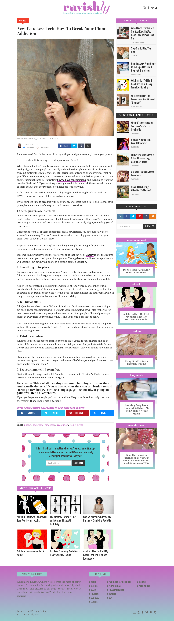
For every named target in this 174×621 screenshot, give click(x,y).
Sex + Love (95, 597)
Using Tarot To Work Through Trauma (136, 362)
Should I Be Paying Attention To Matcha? (141, 188)
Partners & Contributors (120, 582)
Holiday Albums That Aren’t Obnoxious (141, 141)
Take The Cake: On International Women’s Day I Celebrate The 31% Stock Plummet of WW (136, 459)
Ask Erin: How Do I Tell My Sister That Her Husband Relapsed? (95, 554)
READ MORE (21, 596)
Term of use (23, 611)
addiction (38, 424)
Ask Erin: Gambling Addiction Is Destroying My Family (65, 553)
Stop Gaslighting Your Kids (141, 50)
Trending (94, 593)
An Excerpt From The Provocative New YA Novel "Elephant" (143, 99)
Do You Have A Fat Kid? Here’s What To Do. (136, 271)
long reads (136, 375)
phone (27, 424)
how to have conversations (71, 179)
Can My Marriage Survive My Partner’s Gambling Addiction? (98, 518)
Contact (142, 582)
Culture (22, 20)
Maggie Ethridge (136, 74)
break (80, 424)
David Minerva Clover (137, 42)
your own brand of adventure (36, 393)
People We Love (115, 586)
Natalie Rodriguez (136, 107)
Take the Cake (136, 425)
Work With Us (144, 586)
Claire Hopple (28, 144)
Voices (93, 582)
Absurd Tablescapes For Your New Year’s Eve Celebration (142, 126)
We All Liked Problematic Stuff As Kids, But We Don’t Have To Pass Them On (143, 33)
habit (73, 424)
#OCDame (136, 331)
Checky (90, 254)
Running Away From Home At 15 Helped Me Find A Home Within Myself (143, 67)
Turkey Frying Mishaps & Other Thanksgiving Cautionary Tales (142, 158)
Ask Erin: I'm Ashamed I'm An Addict (31, 553)
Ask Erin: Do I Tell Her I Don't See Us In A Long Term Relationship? (141, 84)
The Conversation (116, 589)
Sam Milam (134, 56)
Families (94, 601)
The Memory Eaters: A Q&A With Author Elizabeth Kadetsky (63, 520)
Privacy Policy (38, 611)
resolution (62, 424)
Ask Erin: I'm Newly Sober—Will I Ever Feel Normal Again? (32, 518)
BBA (110, 597)
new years (50, 424)
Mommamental (136, 239)
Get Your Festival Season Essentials (142, 173)
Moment (81, 258)
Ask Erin (136, 284)
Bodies (93, 589)
